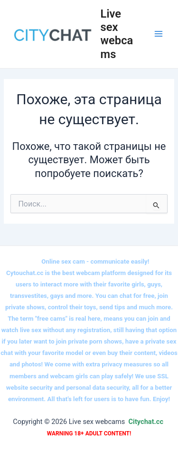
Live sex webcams (117, 34)
